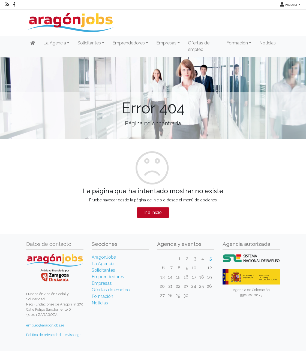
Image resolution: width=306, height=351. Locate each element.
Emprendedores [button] (128, 43)
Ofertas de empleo (198, 46)
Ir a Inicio (153, 212)
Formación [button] (237, 43)
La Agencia (103, 263)
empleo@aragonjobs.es (45, 325)
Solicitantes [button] (89, 43)
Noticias (267, 43)
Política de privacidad (43, 335)
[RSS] (7, 5)
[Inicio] (70, 20)
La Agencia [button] (54, 43)
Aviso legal (74, 335)
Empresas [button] (166, 43)
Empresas (102, 283)
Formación (102, 296)
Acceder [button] (289, 5)
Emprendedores (108, 276)
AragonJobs (104, 257)
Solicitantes (103, 270)
